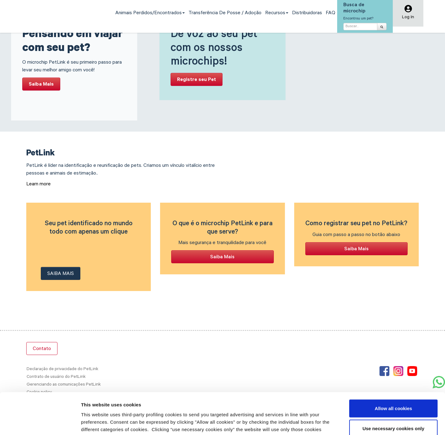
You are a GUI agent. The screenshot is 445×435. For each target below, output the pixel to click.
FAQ (330, 13)
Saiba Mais (41, 84)
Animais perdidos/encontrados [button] (150, 13)
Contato (42, 349)
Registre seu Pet (196, 80)
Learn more (38, 184)
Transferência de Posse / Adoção (225, 13)
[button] (408, 13)
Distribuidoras (307, 13)
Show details (324, 422)
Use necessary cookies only (393, 389)
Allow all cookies (393, 369)
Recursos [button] (276, 13)
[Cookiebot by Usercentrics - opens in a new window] (40, 423)
